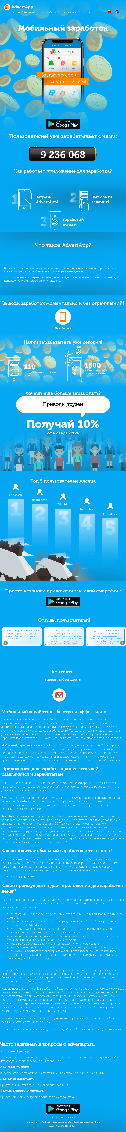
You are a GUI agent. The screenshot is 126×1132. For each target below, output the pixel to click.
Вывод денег (69, 12)
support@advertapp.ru (63, 679)
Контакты (84, 12)
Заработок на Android (38, 1122)
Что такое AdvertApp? (22, 12)
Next (122, 643)
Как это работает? (48, 12)
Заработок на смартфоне (87, 1122)
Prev (5, 643)
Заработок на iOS (62, 1122)
